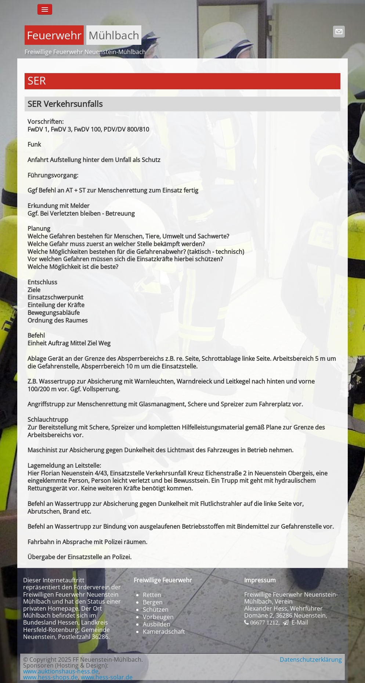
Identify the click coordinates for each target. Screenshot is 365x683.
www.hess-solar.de (107, 677)
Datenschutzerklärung (311, 659)
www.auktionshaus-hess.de (60, 671)
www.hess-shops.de (50, 677)
